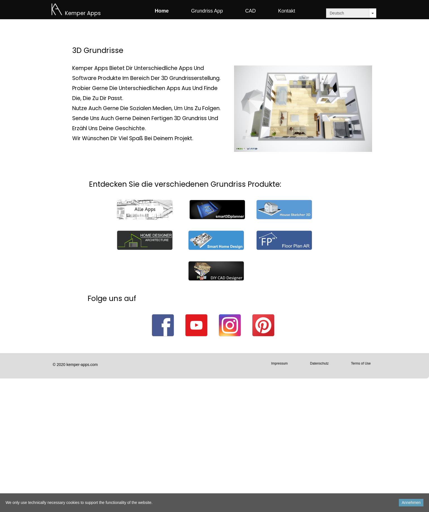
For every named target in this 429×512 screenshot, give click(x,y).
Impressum (279, 363)
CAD (250, 11)
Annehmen (411, 502)
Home (162, 11)
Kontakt (286, 11)
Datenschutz (319, 363)
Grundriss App (207, 11)
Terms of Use (361, 363)
